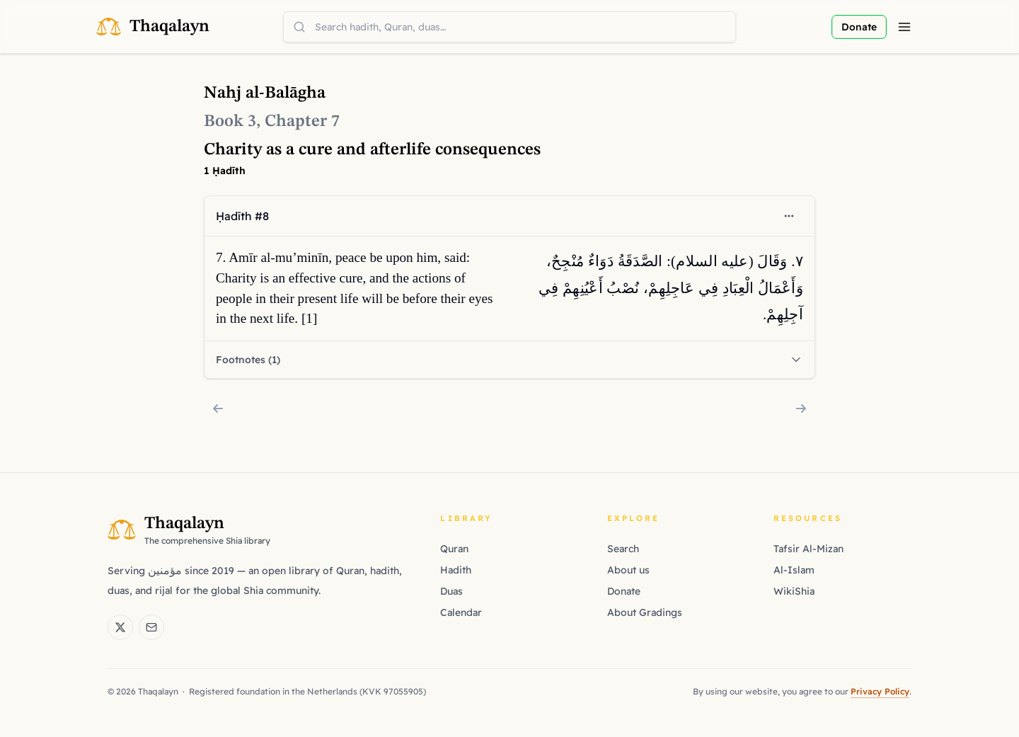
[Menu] (904, 27)
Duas (451, 591)
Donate (623, 591)
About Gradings (644, 612)
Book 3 (230, 121)
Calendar (461, 612)
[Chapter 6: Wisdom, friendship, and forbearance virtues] (218, 408)
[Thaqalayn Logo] (152, 27)
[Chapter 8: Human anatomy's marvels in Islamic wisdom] (801, 408)
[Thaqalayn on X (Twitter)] (120, 627)
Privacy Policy (880, 691)
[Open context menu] (789, 216)
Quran (454, 548)
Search (623, 548)
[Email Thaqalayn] (151, 627)
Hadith (455, 570)
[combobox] (509, 26)
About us (628, 570)
